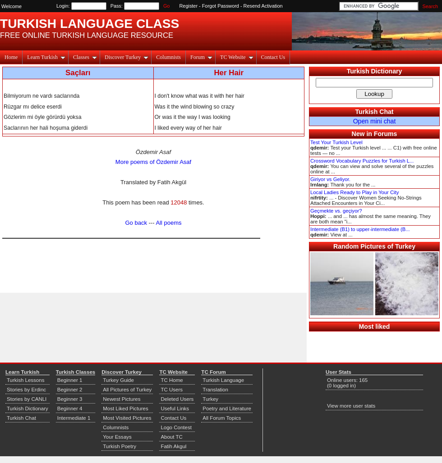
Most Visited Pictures (127, 418)
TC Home (172, 380)
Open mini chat (374, 121)
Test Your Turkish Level (336, 142)
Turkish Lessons (25, 380)
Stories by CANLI (26, 399)
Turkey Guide (118, 380)
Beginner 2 (70, 389)
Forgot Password (220, 6)
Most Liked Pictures (125, 408)
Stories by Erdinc (26, 389)
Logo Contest (176, 427)
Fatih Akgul (173, 446)
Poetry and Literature (227, 408)
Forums (385, 133)
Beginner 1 (70, 380)
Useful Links (175, 408)
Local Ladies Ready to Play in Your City (354, 192)
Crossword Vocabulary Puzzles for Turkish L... (362, 160)
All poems (168, 222)
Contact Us (273, 57)
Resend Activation (263, 6)
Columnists (168, 57)
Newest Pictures (121, 399)
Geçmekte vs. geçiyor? (336, 210)
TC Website (236, 57)
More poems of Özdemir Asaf (153, 162)
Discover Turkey (126, 57)
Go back (136, 222)
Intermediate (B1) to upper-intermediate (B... (360, 229)
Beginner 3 (70, 399)
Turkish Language (223, 380)
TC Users (172, 389)
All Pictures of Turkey (127, 389)
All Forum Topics (222, 418)
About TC (171, 437)
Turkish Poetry (119, 446)
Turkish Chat (374, 111)
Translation (215, 389)
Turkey (210, 399)
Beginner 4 (70, 408)
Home (11, 57)
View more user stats (351, 406)
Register (189, 6)
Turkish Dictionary (374, 71)
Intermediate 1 (74, 418)
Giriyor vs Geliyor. (330, 179)
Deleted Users (177, 399)
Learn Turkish (46, 57)
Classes (85, 57)
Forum (201, 57)
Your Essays (117, 437)
